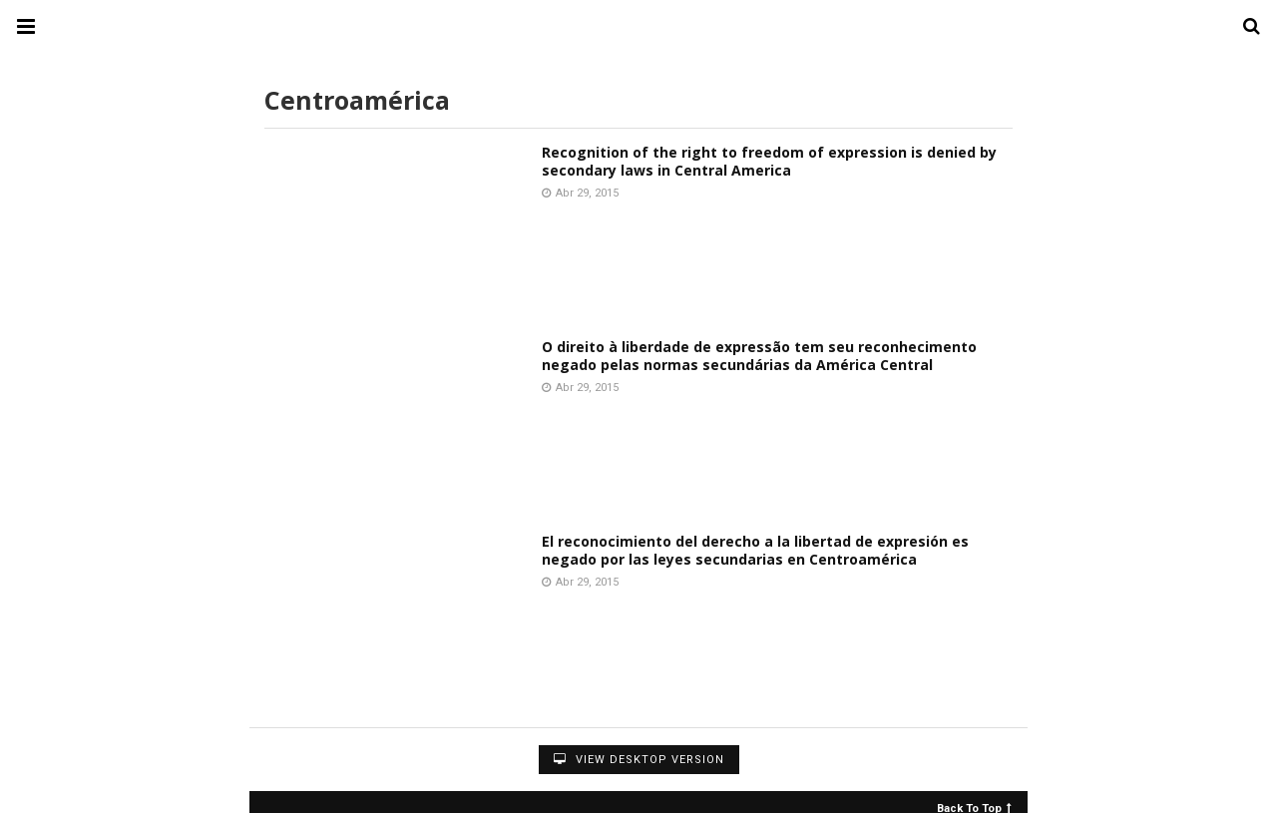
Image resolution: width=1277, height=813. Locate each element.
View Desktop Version (639, 759)
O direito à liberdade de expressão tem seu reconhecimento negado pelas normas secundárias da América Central (759, 355)
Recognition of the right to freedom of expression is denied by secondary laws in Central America (769, 161)
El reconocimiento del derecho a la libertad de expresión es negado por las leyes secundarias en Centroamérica (755, 550)
